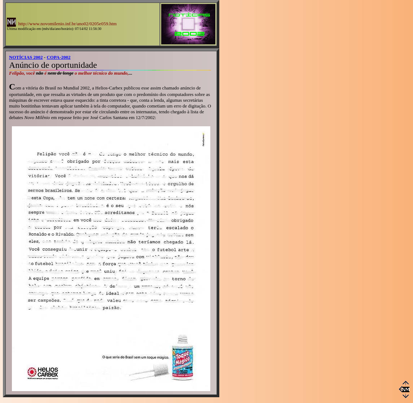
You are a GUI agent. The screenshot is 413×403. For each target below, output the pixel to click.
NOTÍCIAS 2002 (26, 57)
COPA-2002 (58, 57)
